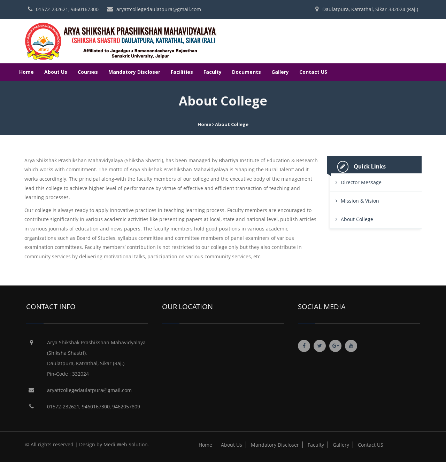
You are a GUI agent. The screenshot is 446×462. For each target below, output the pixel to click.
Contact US (313, 72)
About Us (55, 72)
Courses (88, 72)
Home (26, 72)
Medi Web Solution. (126, 444)
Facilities (182, 72)
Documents (246, 72)
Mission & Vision (360, 200)
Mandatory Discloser (134, 72)
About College (357, 219)
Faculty (212, 72)
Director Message (361, 182)
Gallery (280, 72)
